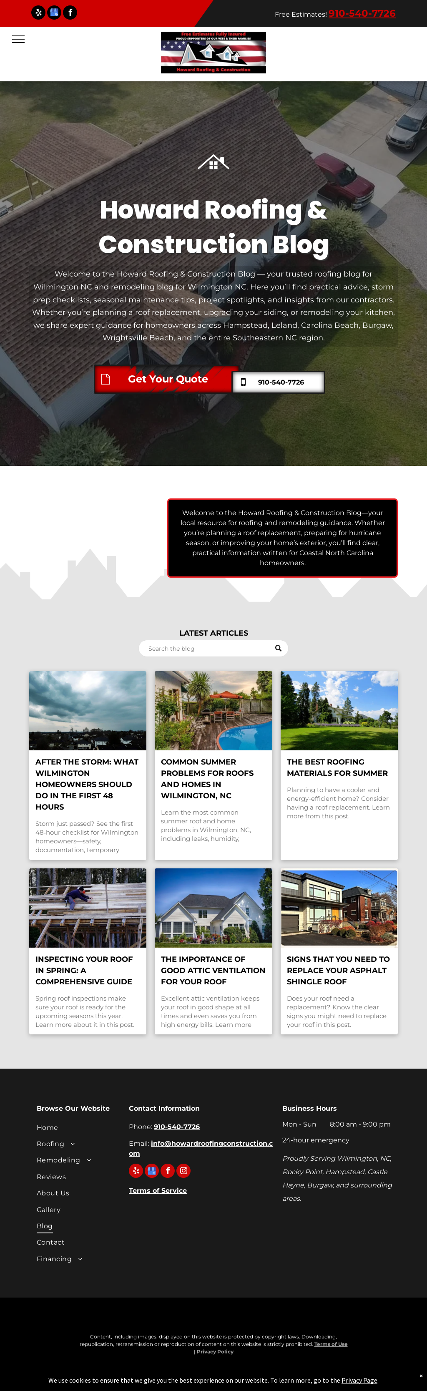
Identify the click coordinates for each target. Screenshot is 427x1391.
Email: (139, 1143)
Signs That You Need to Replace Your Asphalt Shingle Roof (338, 970)
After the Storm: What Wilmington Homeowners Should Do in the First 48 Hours (86, 784)
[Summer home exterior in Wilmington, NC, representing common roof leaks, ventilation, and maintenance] (213, 710)
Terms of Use (331, 1344)
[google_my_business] (54, 13)
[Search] (213, 648)
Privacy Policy (215, 1351)
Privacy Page (359, 1380)
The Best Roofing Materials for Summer (337, 767)
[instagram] (183, 1172)
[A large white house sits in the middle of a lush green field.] (339, 710)
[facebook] (70, 13)
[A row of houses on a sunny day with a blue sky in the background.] (339, 908)
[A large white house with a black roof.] (213, 908)
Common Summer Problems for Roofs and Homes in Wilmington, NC (207, 778)
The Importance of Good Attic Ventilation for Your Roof (213, 970)
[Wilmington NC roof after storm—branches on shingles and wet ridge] (87, 710)
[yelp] (38, 13)
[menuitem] (79, 1128)
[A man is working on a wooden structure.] (87, 908)
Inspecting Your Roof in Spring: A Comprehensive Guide (84, 970)
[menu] (18, 39)
